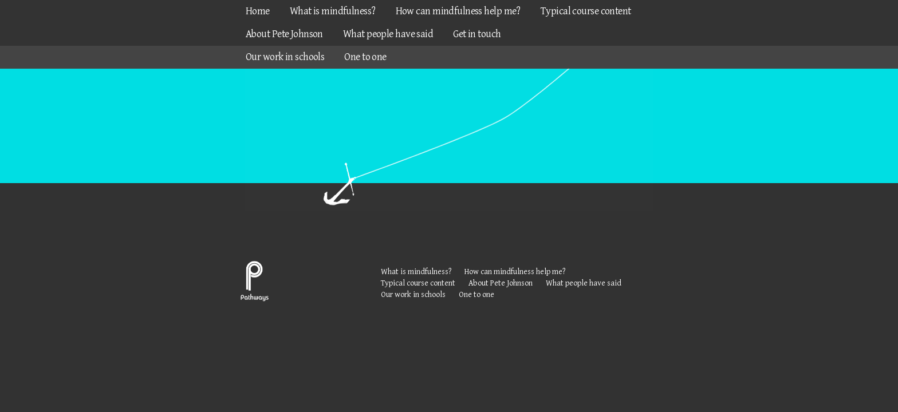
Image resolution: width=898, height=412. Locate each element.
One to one (365, 57)
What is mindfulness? (333, 11)
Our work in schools (285, 57)
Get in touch (477, 34)
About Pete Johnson (284, 34)
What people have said (388, 34)
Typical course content (586, 11)
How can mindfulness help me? (458, 11)
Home (258, 11)
